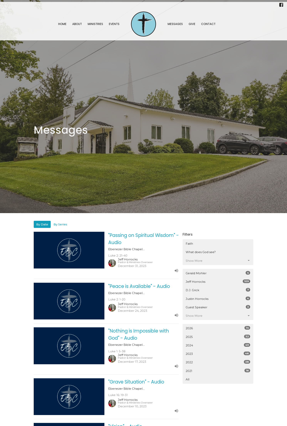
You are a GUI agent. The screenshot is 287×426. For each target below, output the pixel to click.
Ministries (95, 24)
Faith (189, 243)
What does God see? (201, 252)
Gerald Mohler (218, 273)
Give (192, 24)
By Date (42, 224)
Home (62, 24)
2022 (218, 362)
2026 (218, 328)
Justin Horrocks (218, 299)
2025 (218, 337)
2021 (218, 371)
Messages (175, 24)
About (77, 24)
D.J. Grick (218, 290)
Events (114, 24)
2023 (218, 354)
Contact (208, 24)
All (187, 379)
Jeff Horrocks (218, 281)
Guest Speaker (218, 307)
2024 (218, 345)
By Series (60, 224)
